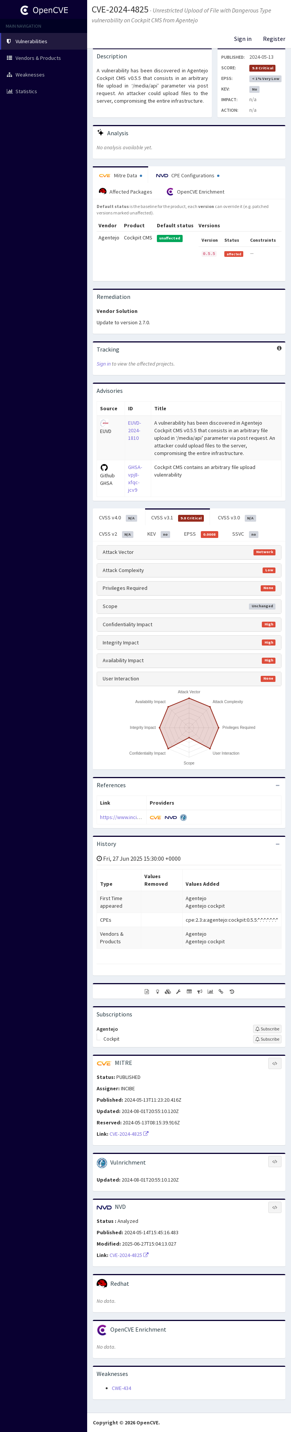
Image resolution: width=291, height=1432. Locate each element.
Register (274, 38)
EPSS (201, 534)
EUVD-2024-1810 (134, 430)
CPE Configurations (187, 175)
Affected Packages (125, 191)
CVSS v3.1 (177, 518)
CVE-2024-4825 (120, 9)
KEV (159, 534)
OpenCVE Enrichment (195, 191)
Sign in (243, 38)
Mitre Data (120, 175)
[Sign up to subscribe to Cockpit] (267, 1039)
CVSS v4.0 (118, 518)
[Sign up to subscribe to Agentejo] (267, 1029)
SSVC (245, 534)
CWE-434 (121, 1388)
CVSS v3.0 (237, 518)
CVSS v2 (116, 534)
